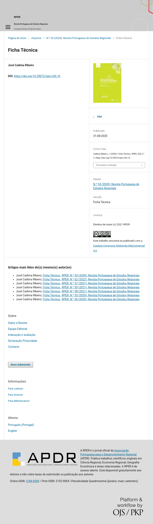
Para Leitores (15, 388)
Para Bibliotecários (19, 400)
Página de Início (17, 38)
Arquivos (36, 38)
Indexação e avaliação (21, 334)
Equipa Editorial (17, 328)
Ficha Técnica (52, 275)
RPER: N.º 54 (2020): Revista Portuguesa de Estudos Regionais (100, 275)
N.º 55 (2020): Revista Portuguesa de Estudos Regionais (78, 38)
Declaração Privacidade (22, 340)
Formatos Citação (106, 165)
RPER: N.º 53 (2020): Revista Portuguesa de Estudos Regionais (100, 295)
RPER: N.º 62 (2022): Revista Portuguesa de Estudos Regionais (100, 279)
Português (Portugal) (21, 424)
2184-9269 (32, 481)
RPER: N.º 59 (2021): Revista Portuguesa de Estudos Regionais (100, 287)
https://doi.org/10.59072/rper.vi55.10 (37, 76)
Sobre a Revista (17, 322)
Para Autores (15, 394)
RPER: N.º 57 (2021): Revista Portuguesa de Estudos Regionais (100, 283)
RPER (17, 16)
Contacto (13, 346)
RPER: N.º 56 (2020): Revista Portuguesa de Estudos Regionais (100, 299)
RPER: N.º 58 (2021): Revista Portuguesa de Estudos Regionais (100, 291)
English (12, 430)
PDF (99, 116)
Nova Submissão (20, 364)
